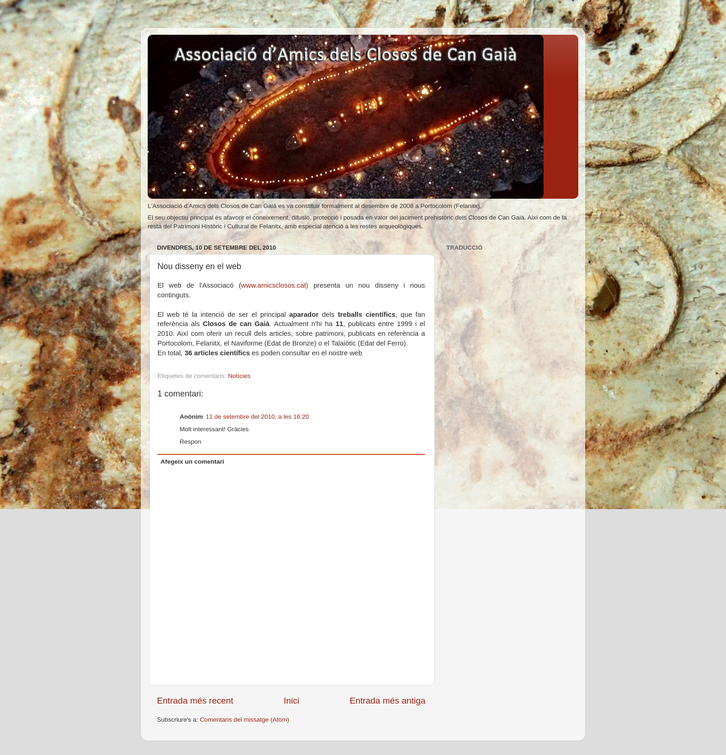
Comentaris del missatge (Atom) (244, 719)
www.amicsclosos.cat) (274, 285)
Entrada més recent (195, 700)
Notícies (239, 375)
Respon (190, 441)
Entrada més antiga (388, 700)
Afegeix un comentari (192, 461)
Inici (292, 700)
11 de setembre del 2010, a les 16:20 (257, 416)
